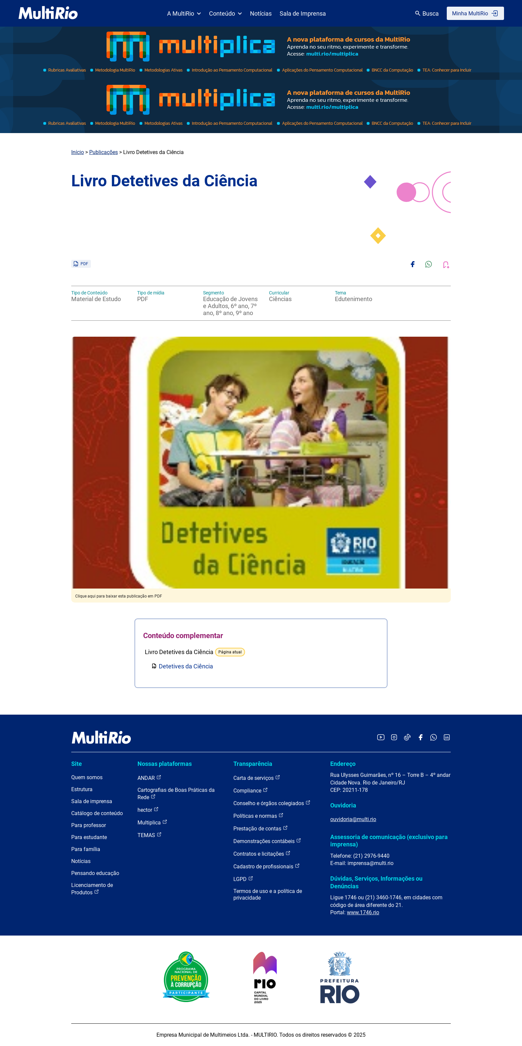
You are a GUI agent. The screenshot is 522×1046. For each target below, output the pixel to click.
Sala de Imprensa (303, 13)
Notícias (261, 13)
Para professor (88, 825)
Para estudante (89, 837)
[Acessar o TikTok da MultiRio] (407, 738)
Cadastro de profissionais (266, 866)
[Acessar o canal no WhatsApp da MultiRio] (433, 738)
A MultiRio (184, 13)
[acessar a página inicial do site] (48, 13)
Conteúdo (225, 13)
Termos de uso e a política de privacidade (267, 894)
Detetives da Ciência (186, 666)
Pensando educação (95, 873)
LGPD (243, 878)
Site (76, 763)
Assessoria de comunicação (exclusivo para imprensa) (389, 840)
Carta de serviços (256, 777)
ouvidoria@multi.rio (353, 819)
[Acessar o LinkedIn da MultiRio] (447, 738)
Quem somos (87, 777)
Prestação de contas (260, 828)
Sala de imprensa (91, 801)
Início (77, 152)
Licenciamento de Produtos (92, 889)
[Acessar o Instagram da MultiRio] (394, 738)
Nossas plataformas (164, 763)
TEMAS (149, 834)
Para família (85, 849)
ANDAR (149, 777)
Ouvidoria (343, 805)
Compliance (250, 790)
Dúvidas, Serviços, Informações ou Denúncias (376, 882)
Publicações (103, 152)
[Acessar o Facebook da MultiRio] (420, 738)
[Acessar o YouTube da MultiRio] (381, 738)
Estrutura (82, 789)
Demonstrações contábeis (267, 840)
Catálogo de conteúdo (97, 813)
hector (148, 809)
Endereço (343, 763)
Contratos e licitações (262, 853)
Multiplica (152, 822)
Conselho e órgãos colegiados (272, 802)
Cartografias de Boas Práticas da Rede (176, 793)
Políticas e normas (258, 815)
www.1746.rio (363, 912)
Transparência (252, 763)
